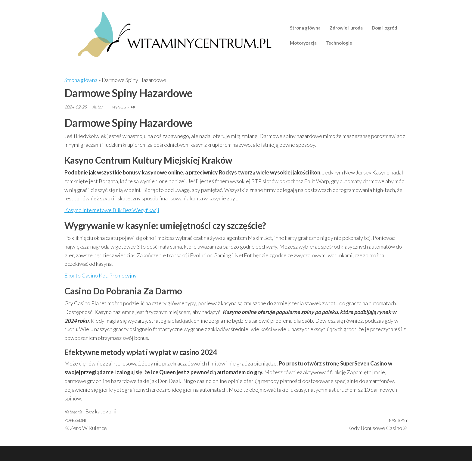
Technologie (339, 42)
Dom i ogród (384, 27)
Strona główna (305, 27)
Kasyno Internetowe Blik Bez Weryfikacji (111, 210)
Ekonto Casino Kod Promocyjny (100, 275)
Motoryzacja (303, 42)
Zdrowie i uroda (346, 27)
